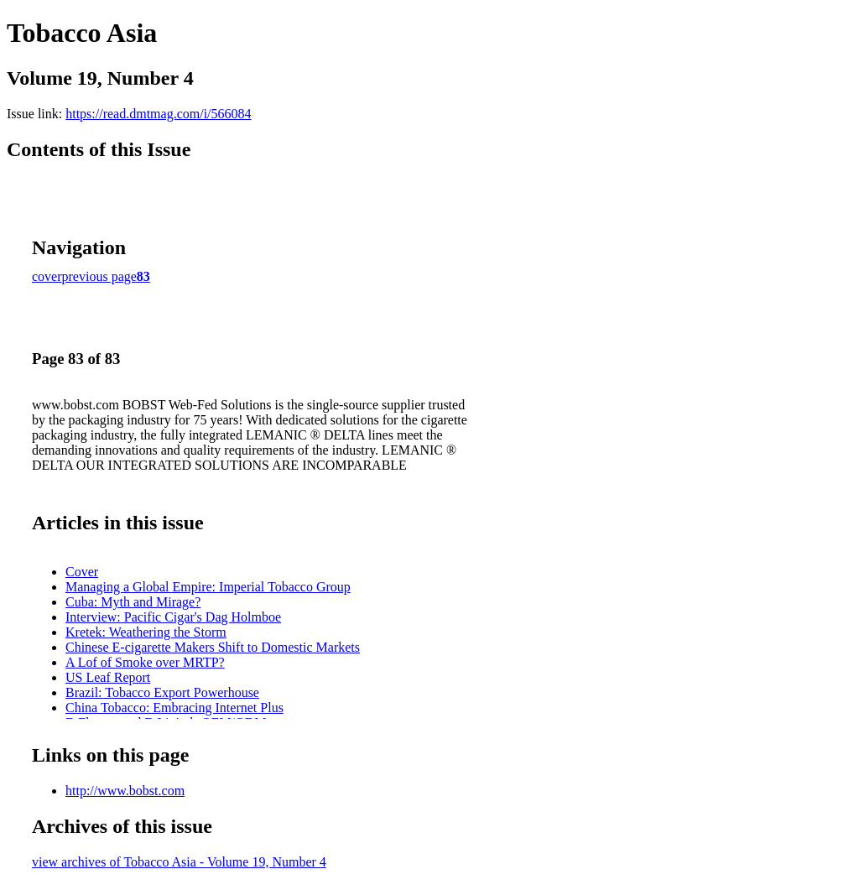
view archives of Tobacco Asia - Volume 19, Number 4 (179, 862)
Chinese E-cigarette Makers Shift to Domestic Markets (212, 647)
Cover (81, 572)
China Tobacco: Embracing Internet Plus (174, 707)
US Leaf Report (107, 677)
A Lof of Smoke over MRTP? (145, 662)
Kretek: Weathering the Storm (145, 632)
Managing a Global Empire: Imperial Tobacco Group (208, 587)
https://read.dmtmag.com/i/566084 (158, 114)
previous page (99, 276)
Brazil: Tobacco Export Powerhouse (162, 692)
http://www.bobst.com (125, 790)
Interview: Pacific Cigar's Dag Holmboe (173, 617)
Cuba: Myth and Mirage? (132, 602)
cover (47, 276)
